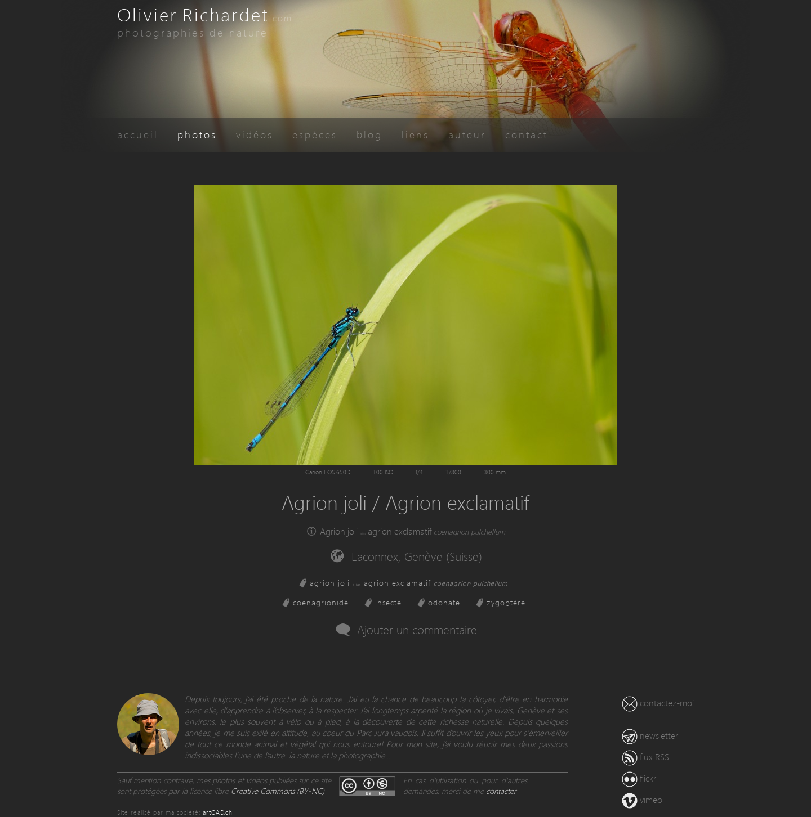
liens (415, 134)
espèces (314, 134)
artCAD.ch (218, 812)
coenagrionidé (321, 602)
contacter (501, 790)
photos (197, 134)
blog (369, 134)
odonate (444, 602)
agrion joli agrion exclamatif (409, 582)
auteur (467, 134)
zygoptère (506, 602)
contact (526, 134)
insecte (388, 602)
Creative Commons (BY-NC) (277, 790)
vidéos (254, 134)
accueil (137, 134)
